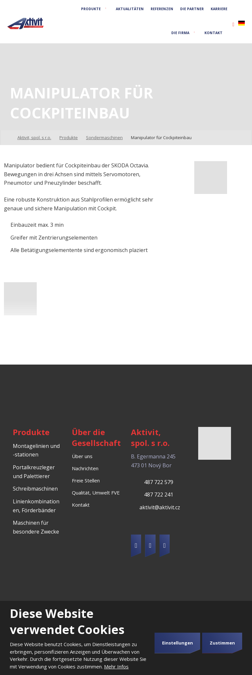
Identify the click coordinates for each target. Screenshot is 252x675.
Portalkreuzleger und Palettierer (34, 472)
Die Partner (192, 9)
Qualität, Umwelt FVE (96, 492)
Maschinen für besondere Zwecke (36, 527)
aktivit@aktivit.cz (159, 507)
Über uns (82, 456)
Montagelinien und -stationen (36, 450)
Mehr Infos (116, 666)
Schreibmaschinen (35, 488)
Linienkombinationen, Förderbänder (36, 506)
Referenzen (162, 9)
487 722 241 (158, 494)
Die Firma (180, 33)
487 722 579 (158, 482)
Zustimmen (222, 643)
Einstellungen (177, 643)
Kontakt (213, 33)
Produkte (91, 9)
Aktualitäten (130, 9)
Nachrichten (85, 468)
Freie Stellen (86, 480)
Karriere (219, 9)
